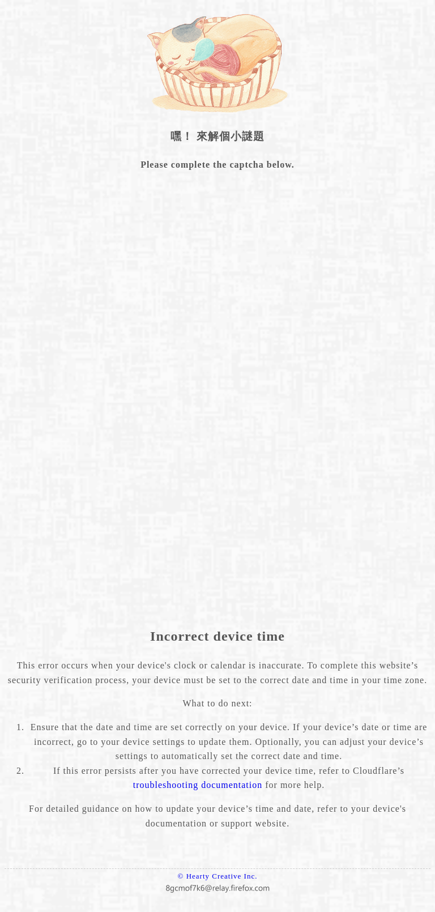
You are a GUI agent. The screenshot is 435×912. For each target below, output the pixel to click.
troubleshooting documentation (198, 785)
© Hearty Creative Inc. (218, 876)
